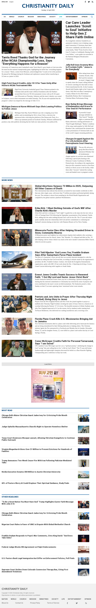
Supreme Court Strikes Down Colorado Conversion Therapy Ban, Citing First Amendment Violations (35, 571)
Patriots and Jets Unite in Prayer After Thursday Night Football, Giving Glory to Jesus (63, 298)
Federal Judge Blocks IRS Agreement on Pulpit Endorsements (29, 547)
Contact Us (19, 603)
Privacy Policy (35, 603)
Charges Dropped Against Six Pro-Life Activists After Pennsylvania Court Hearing (80, 141)
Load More (48, 364)
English (5, 2)
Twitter (89, 2)
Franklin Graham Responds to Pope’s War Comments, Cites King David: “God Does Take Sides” (37, 537)
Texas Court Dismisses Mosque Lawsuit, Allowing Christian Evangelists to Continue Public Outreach (38, 439)
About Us (5, 603)
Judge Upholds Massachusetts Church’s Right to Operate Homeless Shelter (35, 427)
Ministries (41, 17)
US (5, 17)
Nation (5, 599)
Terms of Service (53, 603)
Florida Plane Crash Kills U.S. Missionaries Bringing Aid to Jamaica (64, 320)
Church (21, 17)
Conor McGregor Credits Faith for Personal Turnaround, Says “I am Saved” (64, 342)
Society (52, 17)
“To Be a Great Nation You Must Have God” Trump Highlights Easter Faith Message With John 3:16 (38, 503)
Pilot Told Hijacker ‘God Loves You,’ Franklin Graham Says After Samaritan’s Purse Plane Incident (62, 253)
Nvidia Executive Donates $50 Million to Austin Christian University (31, 472)
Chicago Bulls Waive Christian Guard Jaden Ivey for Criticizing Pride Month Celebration (34, 416)
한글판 (11, 2)
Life (60, 17)
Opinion (84, 17)
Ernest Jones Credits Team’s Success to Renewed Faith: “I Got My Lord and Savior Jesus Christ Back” (62, 275)
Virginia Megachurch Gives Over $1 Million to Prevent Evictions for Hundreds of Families (37, 450)
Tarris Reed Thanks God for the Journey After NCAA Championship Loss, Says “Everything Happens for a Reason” (28, 60)
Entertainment (72, 17)
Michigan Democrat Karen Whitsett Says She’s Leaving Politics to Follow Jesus (31, 107)
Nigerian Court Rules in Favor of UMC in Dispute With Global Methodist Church (36, 524)
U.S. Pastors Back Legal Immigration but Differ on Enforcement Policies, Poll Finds (38, 558)
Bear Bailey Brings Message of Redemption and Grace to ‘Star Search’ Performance (79, 106)
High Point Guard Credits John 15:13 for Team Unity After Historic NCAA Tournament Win (29, 84)
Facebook (85, 2)
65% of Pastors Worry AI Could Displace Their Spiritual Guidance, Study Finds (35, 483)
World (11, 17)
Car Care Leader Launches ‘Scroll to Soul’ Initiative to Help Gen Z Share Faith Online (80, 30)
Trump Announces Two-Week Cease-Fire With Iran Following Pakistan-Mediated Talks (37, 462)
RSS (92, 2)
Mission (31, 17)
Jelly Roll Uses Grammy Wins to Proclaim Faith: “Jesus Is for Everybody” (79, 67)
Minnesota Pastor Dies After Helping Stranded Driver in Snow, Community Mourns (64, 231)
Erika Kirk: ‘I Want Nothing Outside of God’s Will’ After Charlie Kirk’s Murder (63, 209)
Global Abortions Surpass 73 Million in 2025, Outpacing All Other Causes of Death (64, 187)
